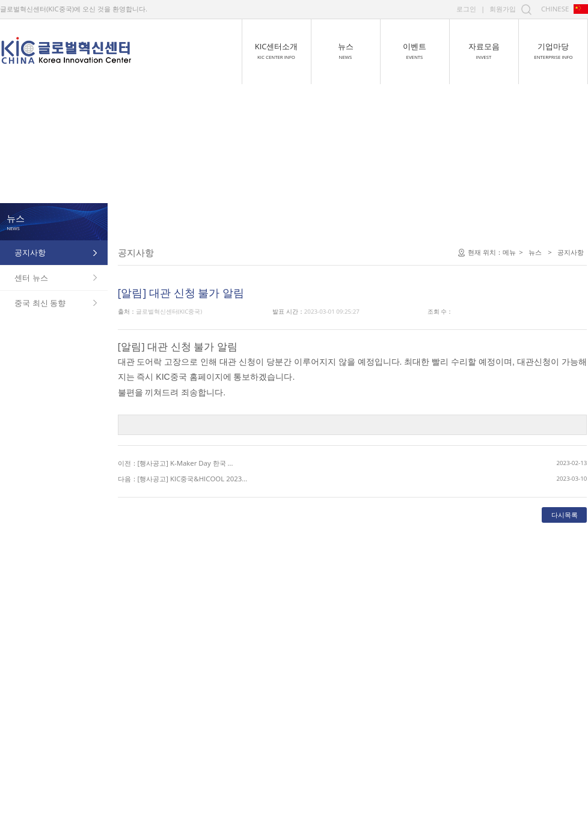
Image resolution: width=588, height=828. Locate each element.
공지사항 (30, 251)
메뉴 (401, 326)
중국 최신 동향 (40, 302)
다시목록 (457, 588)
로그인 (466, 8)
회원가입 (502, 8)
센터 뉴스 (30, 277)
